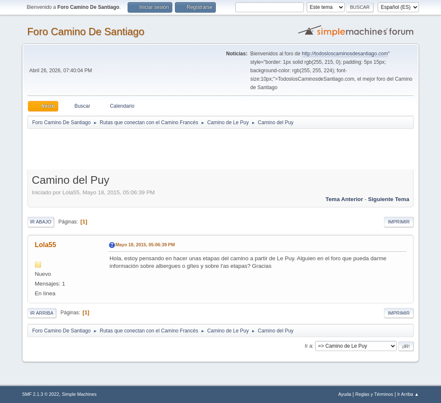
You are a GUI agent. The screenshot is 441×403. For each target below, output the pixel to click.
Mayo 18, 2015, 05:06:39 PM (145, 244)
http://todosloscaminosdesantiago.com (345, 54)
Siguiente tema (388, 199)
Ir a (308, 346)
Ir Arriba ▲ (408, 394)
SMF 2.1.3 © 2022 (40, 394)
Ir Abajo (40, 221)
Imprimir (399, 221)
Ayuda (344, 394)
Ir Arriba (41, 313)
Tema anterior (344, 199)
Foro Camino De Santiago (85, 31)
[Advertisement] (176, 149)
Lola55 (45, 244)
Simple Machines (79, 394)
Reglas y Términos (374, 394)
